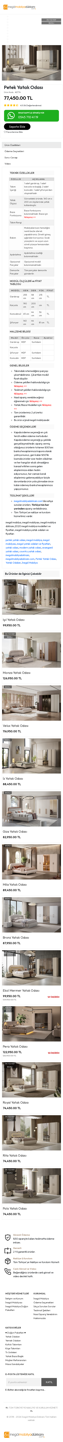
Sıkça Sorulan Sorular (44, 1306)
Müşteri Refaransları (15, 1360)
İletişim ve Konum (14, 1298)
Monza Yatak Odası (16, 673)
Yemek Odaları (13, 1340)
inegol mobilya (34, 540)
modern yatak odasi (30, 547)
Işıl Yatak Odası (14, 620)
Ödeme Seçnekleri (14, 151)
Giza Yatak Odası (15, 831)
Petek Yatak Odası (46, 558)
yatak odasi (12, 547)
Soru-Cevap (11, 157)
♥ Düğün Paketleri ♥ (15, 1332)
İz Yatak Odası (13, 778)
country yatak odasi (30, 551)
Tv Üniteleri (11, 1352)
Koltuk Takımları (13, 1344)
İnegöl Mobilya (30, 562)
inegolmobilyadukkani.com (28, 501)
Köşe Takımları (12, 1348)
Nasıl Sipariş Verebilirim (45, 1314)
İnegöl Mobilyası (13, 1302)
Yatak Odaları (13, 562)
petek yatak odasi (15, 540)
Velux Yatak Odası (15, 726)
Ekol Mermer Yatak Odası (21, 990)
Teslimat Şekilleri (41, 1310)
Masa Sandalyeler (14, 1364)
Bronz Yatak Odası (16, 937)
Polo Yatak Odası (15, 1208)
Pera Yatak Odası (15, 1046)
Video (8, 163)
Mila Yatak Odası (15, 884)
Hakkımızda (39, 1318)
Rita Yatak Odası (15, 1155)
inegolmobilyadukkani (17, 555)
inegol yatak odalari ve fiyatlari (33, 543)
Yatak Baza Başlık (14, 1356)
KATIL (49, 1382)
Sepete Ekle (17, 126)
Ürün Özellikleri (12, 145)
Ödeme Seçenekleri (43, 1302)
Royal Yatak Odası (16, 1102)
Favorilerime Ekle (13, 132)
